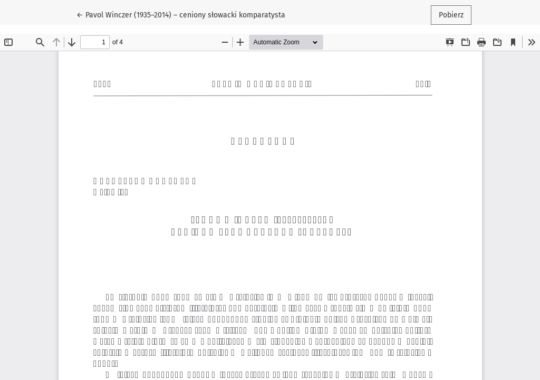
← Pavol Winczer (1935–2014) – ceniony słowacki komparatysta (180, 14)
